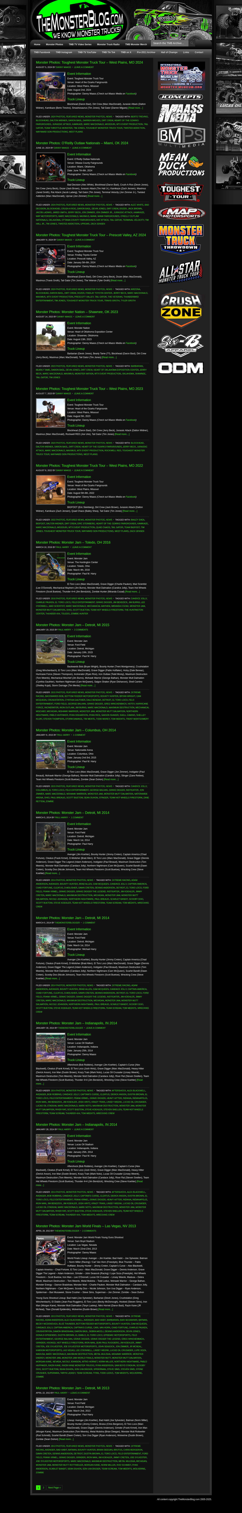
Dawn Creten (86, 888)
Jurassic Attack (61, 124)
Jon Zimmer (88, 212)
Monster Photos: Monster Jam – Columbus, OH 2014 (76, 730)
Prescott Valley (84, 297)
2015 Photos (58, 692)
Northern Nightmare (81, 899)
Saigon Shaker (110, 715)
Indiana (127, 1098)
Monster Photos (54, 44)
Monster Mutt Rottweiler (67, 1465)
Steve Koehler (62, 903)
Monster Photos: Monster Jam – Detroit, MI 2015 (72, 625)
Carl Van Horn (101, 1327)
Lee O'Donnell (84, 1350)
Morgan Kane (44, 1361)
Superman (53, 1373)
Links (186, 52)
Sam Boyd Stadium (125, 1365)
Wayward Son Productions (52, 132)
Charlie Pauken (45, 602)
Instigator (132, 790)
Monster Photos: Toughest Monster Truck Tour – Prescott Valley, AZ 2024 (91, 235)
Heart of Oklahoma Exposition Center (116, 370)
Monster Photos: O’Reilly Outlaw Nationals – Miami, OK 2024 (82, 143)
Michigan (52, 711)
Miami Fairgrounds (108, 216)
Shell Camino (127, 715)
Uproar (85, 224)
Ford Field (60, 704)
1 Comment (79, 735)
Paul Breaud (58, 797)
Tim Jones (79, 128)
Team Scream (113, 903)
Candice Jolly (139, 598)
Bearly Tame (43, 370)
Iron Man (41, 1102)
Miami (93, 216)
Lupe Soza (140, 1350)
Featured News (75, 116)
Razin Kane (54, 1365)
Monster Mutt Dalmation (50, 610)
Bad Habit (100, 1320)
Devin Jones (98, 208)
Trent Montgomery (137, 719)
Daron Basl (75, 120)
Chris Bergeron (132, 1450)
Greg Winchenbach (115, 704)
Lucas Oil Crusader (134, 1102)
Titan (96, 1373)
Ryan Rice (94, 715)
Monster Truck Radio (108, 44)
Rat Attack (102, 220)
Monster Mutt (102, 1358)
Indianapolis (140, 1098)
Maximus (84, 216)
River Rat (60, 1109)
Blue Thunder (67, 1324)
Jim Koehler (127, 891)
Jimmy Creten (121, 1457)
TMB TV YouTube (87, 52)
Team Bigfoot (132, 527)
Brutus (118, 1450)
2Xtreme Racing (121, 880)
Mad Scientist (57, 606)
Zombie (50, 801)
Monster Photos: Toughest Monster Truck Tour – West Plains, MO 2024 (89, 62)
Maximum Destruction (122, 707)
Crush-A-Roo (68, 208)
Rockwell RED (113, 450)
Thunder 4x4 (53, 613)
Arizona (135, 289)
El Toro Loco (63, 602)
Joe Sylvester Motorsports (80, 1346)
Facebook (131, 93)
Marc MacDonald (94, 124)
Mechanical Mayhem (98, 606)
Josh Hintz (84, 1102)
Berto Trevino (139, 116)
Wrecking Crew (105, 1113)
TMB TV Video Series (80, 44)
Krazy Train (98, 1102)
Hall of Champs (169, 52)
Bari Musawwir (128, 1320)
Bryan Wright (127, 696)
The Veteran (115, 297)
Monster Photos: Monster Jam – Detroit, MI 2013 (72, 1388)
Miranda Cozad (120, 606)
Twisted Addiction (134, 128)
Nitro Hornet (90, 1361)
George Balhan (77, 704)
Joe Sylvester (54, 1346)
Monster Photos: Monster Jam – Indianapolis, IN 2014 (76, 1023)
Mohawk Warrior (68, 711)
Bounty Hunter (109, 696)
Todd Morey (103, 719)
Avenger (54, 884)
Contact (199, 52)
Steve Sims (113, 1369)
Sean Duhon (91, 797)
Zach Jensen (98, 224)
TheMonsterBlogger (67, 923)
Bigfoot (40, 523)
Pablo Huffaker (59, 715)
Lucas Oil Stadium (46, 1106)
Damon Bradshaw (63, 1331)
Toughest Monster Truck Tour (104, 128)
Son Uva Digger (83, 1369)
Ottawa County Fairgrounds (78, 220)
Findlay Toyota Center (99, 293)
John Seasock (106, 1346)
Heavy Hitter (114, 1098)
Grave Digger (104, 602)
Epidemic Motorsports (117, 1335)
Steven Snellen (112, 1109)
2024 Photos (58, 116)
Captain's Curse (89, 1094)
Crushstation (56, 700)
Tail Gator (116, 220)
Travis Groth (112, 300)
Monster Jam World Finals (77, 1358)
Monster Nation (84, 373)
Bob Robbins (54, 1094)
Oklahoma (54, 220)
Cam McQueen (101, 884)
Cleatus (58, 888)
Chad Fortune (44, 888)
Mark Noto (85, 1106)
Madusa (40, 1354)
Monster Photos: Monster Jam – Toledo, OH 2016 (73, 542)
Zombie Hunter (79, 613)
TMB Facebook (42, 52)
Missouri (110, 124)
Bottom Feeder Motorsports (82, 696)
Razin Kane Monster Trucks (78, 1365)
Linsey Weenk (114, 1102)
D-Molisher (70, 888)
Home (37, 44)
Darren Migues (91, 120)
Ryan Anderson (104, 1365)
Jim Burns (134, 602)
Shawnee (140, 373)
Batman (143, 1320)
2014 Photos (58, 880)
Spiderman (100, 1369)
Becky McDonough (47, 1324)
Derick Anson (118, 1094)
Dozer (123, 208)
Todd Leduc (106, 1373)
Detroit (106, 700)
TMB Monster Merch (136, 44)
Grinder (41, 1343)
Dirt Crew (107, 120)
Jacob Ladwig (44, 212)
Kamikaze (77, 124)
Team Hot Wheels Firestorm (107, 610)
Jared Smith (60, 212)
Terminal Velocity (133, 220)
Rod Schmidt (124, 1465)
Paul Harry (62, 547)
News (109, 116)
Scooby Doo (136, 899)
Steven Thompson (53, 719)
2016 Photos (58, 598)
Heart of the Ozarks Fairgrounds (102, 447)
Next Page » (54, 1487)
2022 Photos (58, 520)
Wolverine (136, 1373)
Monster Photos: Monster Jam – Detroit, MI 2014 (72, 813)
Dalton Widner (58, 120)
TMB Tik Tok (108, 52)
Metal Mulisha (102, 1354)
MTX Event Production (129, 124)
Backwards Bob (54, 696)
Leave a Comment (84, 67)
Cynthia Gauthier (75, 700)
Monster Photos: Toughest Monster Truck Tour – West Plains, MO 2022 (89, 465)
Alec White (137, 205)
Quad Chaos (103, 527)
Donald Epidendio (46, 1335)
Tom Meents (118, 719)
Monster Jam (137, 606)
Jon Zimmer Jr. (104, 212)
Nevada (57, 1361)
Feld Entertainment (83, 602)
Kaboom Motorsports (49, 1350)
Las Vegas (69, 1350)
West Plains (76, 132)
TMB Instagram (64, 52)
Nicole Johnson (58, 899)
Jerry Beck (74, 212)
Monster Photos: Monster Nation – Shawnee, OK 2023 (77, 312)
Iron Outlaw (67, 707)
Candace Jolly (118, 884)
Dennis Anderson (105, 888)
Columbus (42, 790)
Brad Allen (85, 884)
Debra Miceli (96, 1331)
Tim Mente (89, 719)
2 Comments (81, 630)
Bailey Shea (137, 520)
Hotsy (131, 704)
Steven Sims (128, 1369)
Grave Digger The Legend (91, 891)
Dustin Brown (136, 1094)
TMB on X (126, 52)
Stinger (103, 797)
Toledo (65, 613)
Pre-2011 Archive (146, 52)
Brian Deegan (104, 1450)
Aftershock (119, 1090)
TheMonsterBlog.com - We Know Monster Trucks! (119, 16)
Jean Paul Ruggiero (107, 1343)
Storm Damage (73, 719)
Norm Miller (106, 1361)
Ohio (69, 610)
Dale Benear (93, 700)
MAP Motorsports (46, 216)
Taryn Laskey (68, 1373)
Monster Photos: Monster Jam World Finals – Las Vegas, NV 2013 (86, 1226)
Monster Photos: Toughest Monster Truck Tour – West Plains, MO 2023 (89, 389)
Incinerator (51, 707)
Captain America (137, 884)
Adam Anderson (54, 1320)
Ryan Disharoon (78, 715)
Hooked (51, 1343)
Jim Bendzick (120, 602)
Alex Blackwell (136, 1090)
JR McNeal (135, 1346)
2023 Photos (58, 366)
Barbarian (137, 366)
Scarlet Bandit (119, 899)
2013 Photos (58, 1316)
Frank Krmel (50, 891)
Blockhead (42, 120)
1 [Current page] (38, 1487)
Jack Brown (135, 208)
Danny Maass (63, 67)
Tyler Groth (128, 300)
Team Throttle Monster (58, 128)
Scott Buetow (81, 610)
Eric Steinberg (86, 523)
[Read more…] (135, 108)
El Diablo (80, 1335)
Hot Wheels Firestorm (70, 1343)
